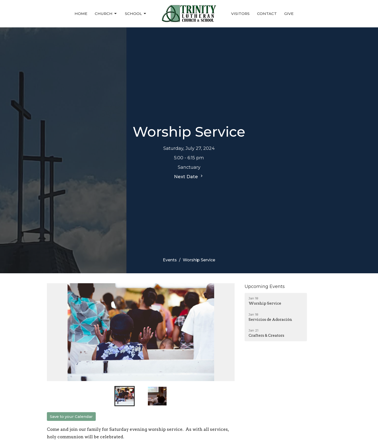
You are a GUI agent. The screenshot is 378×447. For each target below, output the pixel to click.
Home (81, 13)
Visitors (240, 13)
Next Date (189, 176)
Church (106, 13)
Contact (267, 13)
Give (288, 13)
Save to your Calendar (71, 416)
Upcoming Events (265, 286)
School (136, 13)
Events (170, 260)
